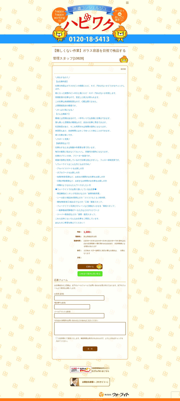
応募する (94, 266)
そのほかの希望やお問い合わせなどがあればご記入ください (76, 320)
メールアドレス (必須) (62, 311)
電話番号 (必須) (60, 303)
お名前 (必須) (59, 294)
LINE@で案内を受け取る (90, 274)
